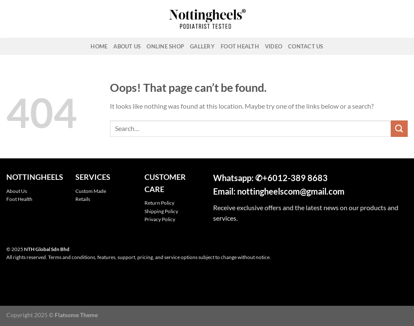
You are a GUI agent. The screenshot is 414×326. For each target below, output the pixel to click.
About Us (127, 46)
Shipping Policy (161, 211)
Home (99, 46)
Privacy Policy (159, 219)
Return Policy (159, 203)
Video (273, 46)
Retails (82, 199)
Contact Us (305, 46)
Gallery (202, 46)
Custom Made (90, 191)
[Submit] (399, 128)
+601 (272, 178)
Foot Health (240, 46)
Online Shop (165, 46)
